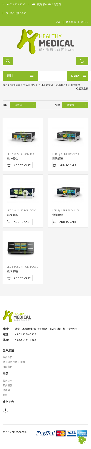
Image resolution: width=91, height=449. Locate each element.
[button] (84, 22)
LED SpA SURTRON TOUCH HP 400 (27, 266)
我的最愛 (7, 385)
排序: (5, 105)
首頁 (5, 85)
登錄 (57, 22)
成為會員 (71, 22)
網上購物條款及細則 (14, 362)
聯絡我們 (7, 366)
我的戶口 (7, 357)
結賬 (5, 395)
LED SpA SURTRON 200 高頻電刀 (71, 154)
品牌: (57, 105)
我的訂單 (7, 380)
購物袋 (6, 390)
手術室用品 (29, 85)
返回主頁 (82, 88)
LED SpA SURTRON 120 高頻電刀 (26, 154)
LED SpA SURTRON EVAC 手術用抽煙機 (29, 210)
